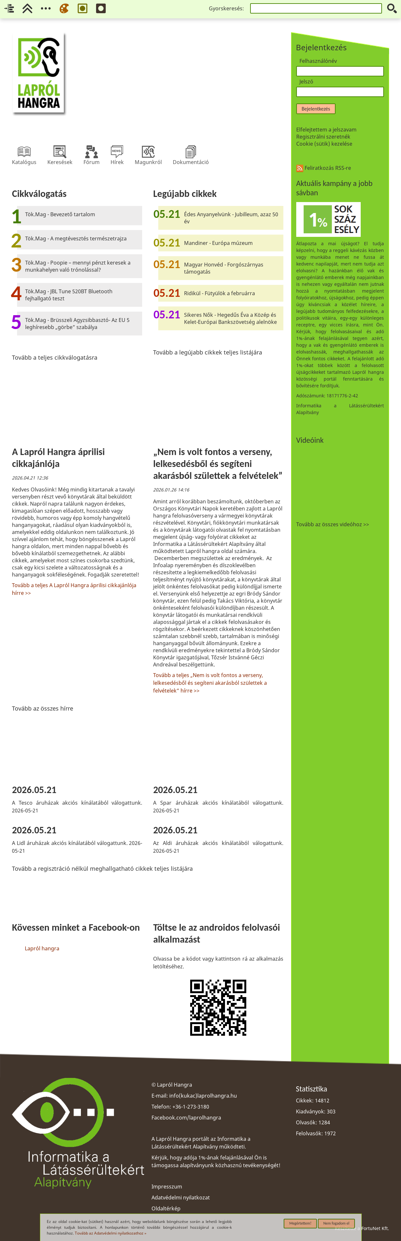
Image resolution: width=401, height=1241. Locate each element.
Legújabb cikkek (185, 193)
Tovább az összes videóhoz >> (332, 524)
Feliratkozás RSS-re (323, 167)
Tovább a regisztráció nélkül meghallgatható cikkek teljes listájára (102, 868)
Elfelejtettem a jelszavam (326, 129)
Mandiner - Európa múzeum (218, 243)
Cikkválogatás (39, 193)
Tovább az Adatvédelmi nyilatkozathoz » (110, 1233)
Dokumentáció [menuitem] (191, 152)
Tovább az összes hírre (42, 708)
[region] (147, 613)
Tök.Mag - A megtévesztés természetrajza (76, 238)
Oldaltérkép (166, 1208)
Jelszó (306, 81)
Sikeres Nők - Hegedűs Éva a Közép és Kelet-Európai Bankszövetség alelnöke (230, 318)
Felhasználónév (318, 60)
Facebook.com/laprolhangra (186, 1117)
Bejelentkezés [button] (316, 109)
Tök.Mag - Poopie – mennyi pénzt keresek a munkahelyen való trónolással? (78, 266)
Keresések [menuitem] (60, 152)
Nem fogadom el (336, 1223)
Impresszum (167, 1186)
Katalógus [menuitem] (24, 152)
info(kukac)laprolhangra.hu (203, 1095)
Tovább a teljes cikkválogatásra (54, 357)
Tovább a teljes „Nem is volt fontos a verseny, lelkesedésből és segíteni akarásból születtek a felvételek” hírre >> (210, 683)
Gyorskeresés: (226, 8)
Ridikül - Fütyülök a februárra (219, 293)
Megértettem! (300, 1223)
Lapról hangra (42, 948)
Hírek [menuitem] (117, 152)
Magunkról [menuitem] (148, 152)
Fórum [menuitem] (91, 152)
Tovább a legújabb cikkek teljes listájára (207, 352)
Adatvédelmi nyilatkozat (181, 1197)
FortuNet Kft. (375, 1228)
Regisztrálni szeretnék (323, 136)
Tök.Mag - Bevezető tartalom (60, 214)
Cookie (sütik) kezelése (324, 143)
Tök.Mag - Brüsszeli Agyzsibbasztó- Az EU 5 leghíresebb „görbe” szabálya (77, 323)
